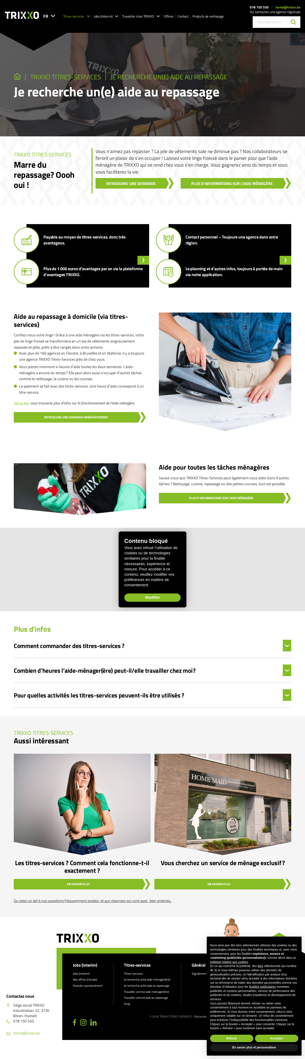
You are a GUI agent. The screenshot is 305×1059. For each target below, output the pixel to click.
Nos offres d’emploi (85, 979)
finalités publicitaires (262, 986)
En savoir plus (78, 884)
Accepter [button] (276, 1038)
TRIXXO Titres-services (65, 77)
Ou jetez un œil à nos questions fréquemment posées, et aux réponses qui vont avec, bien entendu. (93, 901)
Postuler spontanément (88, 985)
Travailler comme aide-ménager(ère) (146, 991)
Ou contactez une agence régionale (275, 12)
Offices (177, 17)
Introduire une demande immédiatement (76, 417)
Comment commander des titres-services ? (69, 645)
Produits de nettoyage (216, 17)
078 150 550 (259, 8)
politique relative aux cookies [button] (229, 962)
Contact (191, 17)
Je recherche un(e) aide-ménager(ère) (147, 979)
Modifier (142, 598)
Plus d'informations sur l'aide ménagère (232, 183)
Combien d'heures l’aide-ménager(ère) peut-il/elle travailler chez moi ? (105, 670)
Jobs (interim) (114, 17)
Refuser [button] (231, 1038)
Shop (127, 1003)
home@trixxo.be (288, 8)
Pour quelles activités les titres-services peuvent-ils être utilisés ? (99, 695)
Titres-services (84, 17)
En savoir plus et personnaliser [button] (254, 1047)
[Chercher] (293, 23)
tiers (260, 966)
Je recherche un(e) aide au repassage (168, 77)
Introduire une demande (131, 183)
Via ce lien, (21, 403)
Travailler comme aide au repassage (146, 997)
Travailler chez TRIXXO (149, 17)
